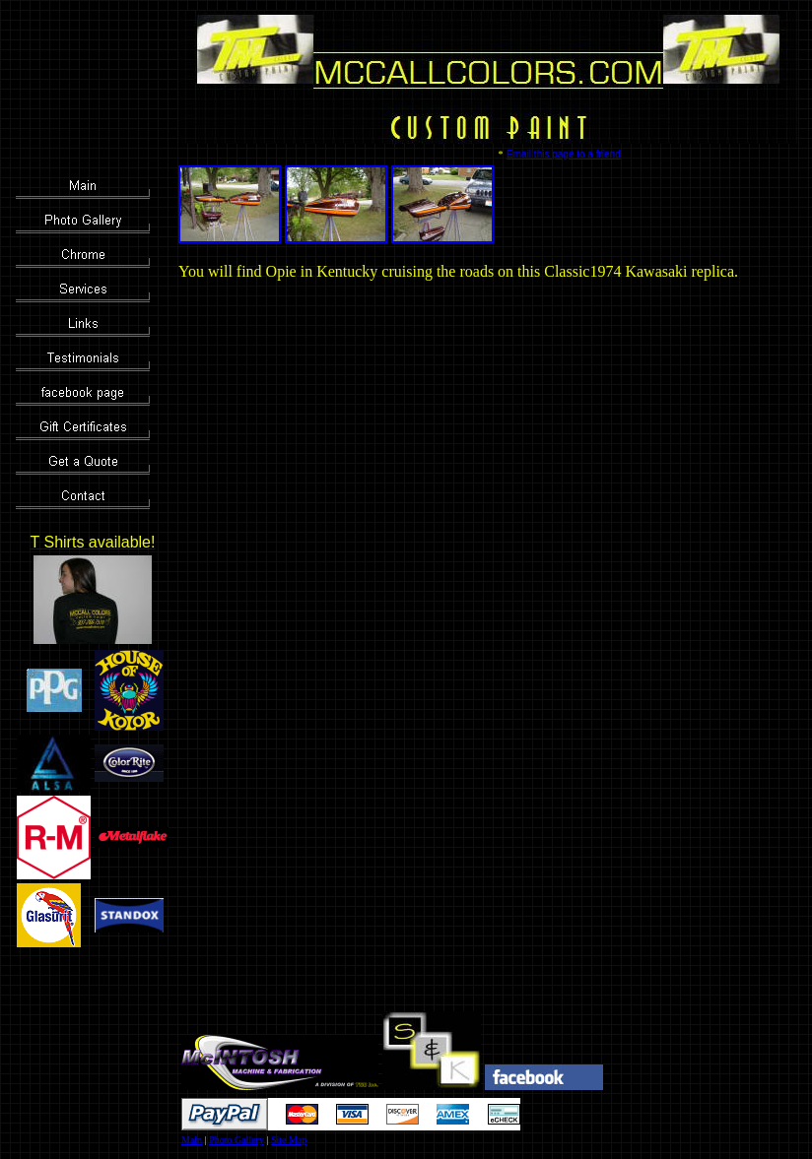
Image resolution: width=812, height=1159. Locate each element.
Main (191, 1139)
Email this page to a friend (564, 154)
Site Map (288, 1139)
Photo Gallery (236, 1139)
